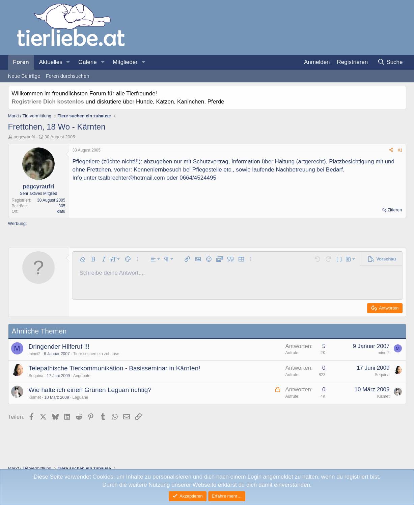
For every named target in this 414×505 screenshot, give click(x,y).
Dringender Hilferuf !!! (59, 346)
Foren (21, 62)
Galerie (87, 62)
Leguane (80, 397)
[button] (68, 62)
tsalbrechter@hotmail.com (131, 178)
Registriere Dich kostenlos (48, 101)
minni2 (34, 353)
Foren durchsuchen (67, 76)
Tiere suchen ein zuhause (96, 353)
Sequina (36, 375)
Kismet (35, 397)
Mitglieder (125, 62)
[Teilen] (391, 150)
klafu (61, 211)
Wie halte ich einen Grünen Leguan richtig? (90, 389)
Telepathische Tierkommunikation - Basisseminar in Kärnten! (114, 368)
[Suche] (390, 62)
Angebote (81, 375)
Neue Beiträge (24, 76)
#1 (400, 150)
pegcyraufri (24, 136)
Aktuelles (50, 62)
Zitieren (394, 209)
